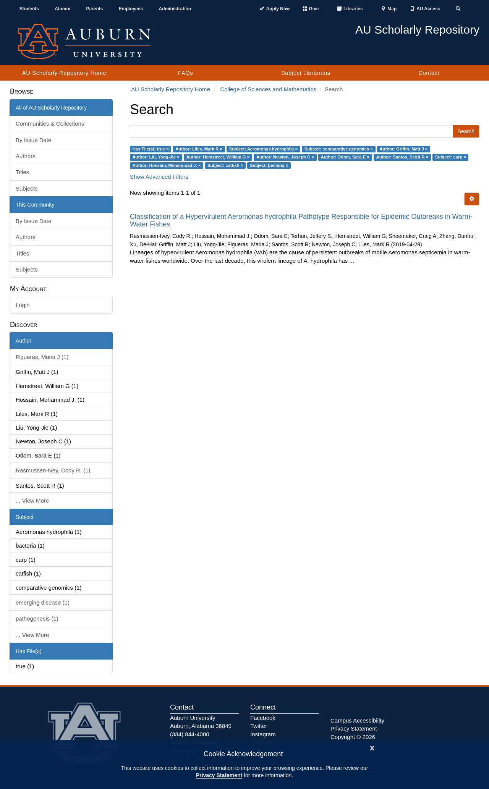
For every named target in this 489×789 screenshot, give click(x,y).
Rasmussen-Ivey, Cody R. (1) (53, 470)
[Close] (372, 747)
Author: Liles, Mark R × (198, 149)
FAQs (185, 73)
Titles (22, 172)
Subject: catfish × (225, 165)
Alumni (62, 8)
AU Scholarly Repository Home (64, 73)
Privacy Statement (219, 775)
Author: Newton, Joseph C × (285, 157)
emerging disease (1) (43, 602)
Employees (131, 8)
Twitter (258, 726)
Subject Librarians (305, 73)
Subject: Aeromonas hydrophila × (263, 149)
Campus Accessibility (357, 720)
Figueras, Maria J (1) (42, 357)
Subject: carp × (450, 157)
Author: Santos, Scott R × (402, 157)
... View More (32, 500)
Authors (26, 156)
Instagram (263, 734)
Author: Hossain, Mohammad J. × (167, 165)
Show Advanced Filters (159, 176)
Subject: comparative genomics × (338, 149)
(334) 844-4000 (189, 734)
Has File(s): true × (151, 149)
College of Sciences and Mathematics (268, 89)
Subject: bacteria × (269, 165)
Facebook (262, 718)
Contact (428, 73)
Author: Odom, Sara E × (345, 157)
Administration (175, 8)
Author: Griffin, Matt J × (403, 149)
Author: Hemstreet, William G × (217, 157)
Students (29, 8)
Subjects (27, 188)
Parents (94, 8)
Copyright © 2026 (352, 737)
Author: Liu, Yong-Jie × (156, 157)
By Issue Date (33, 140)
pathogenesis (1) (37, 618)
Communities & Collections (50, 123)
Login (23, 305)
